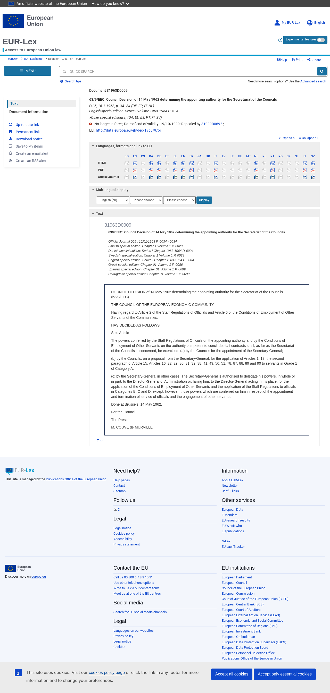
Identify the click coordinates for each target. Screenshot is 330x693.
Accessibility (122, 539)
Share (314, 60)
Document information (28, 111)
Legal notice (122, 528)
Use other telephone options (133, 583)
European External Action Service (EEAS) (251, 615)
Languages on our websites (133, 630)
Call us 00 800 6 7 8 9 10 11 (133, 577)
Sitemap (119, 491)
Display (204, 200)
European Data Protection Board (245, 647)
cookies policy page (107, 672)
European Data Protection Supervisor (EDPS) (254, 642)
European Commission (238, 593)
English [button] (316, 23)
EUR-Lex (20, 41)
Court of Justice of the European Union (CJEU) (255, 599)
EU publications (233, 531)
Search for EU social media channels (140, 612)
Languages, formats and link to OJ (121, 146)
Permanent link (24, 131)
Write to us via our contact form (136, 588)
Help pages (121, 480)
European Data (232, 509)
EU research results (236, 520)
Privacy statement (126, 544)
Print (297, 60)
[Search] (322, 71)
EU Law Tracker (233, 547)
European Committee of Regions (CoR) (250, 626)
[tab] (204, 146)
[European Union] (18, 568)
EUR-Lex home (33, 59)
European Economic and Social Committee (252, 620)
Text (14, 103)
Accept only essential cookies (285, 674)
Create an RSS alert (27, 160)
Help (282, 60)
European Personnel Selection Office (248, 653)
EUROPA (13, 59)
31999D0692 (211, 124)
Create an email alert (28, 153)
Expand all (287, 138)
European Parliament (237, 577)
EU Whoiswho (232, 526)
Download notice (25, 138)
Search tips (70, 81)
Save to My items (25, 146)
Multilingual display (109, 190)
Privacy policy (123, 636)
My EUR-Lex (287, 23)
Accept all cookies (231, 674)
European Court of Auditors (241, 610)
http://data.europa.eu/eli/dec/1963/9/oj (128, 130)
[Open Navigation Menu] (27, 71)
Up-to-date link (23, 124)
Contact (119, 485)
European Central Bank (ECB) (243, 604)
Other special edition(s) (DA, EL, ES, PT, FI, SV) (125, 117)
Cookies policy (124, 533)
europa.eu (38, 576)
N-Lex (226, 541)
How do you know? (110, 3)
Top (100, 441)
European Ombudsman (238, 637)
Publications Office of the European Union (76, 479)
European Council (234, 583)
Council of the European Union (243, 588)
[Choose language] (113, 200)
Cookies (119, 647)
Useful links (230, 491)
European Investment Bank (241, 631)
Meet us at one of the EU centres (137, 593)
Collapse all (308, 138)
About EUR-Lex (232, 480)
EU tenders (229, 515)
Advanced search (313, 81)
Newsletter (230, 485)
